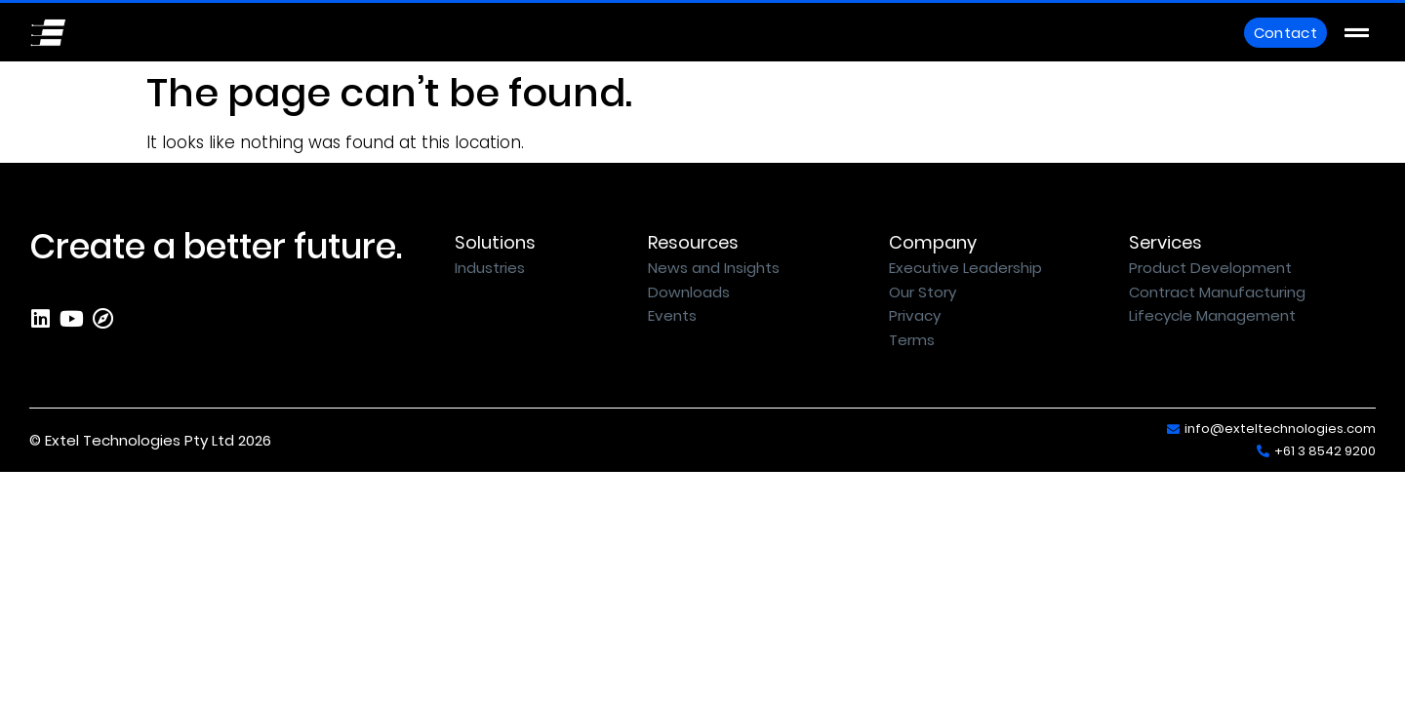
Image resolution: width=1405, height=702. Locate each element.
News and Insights (714, 267)
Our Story (922, 292)
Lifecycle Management (1212, 315)
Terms (912, 340)
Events (672, 315)
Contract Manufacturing (1217, 292)
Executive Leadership (965, 267)
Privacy (915, 315)
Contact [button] (1285, 32)
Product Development (1210, 267)
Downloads (689, 292)
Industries (490, 267)
